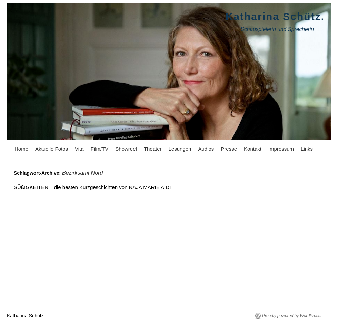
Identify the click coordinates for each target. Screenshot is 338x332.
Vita (79, 149)
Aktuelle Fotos (51, 149)
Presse (229, 149)
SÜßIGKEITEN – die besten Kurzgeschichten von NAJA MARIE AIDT (93, 187)
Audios (206, 149)
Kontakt (252, 149)
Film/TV (100, 149)
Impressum (281, 149)
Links (307, 149)
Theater (153, 149)
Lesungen (180, 149)
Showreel (126, 149)
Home (21, 149)
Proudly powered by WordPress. (291, 315)
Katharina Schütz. (275, 16)
